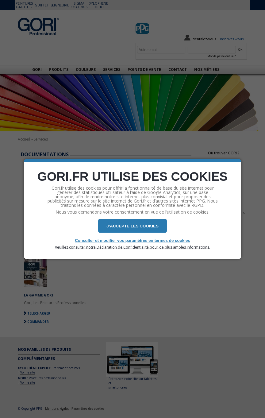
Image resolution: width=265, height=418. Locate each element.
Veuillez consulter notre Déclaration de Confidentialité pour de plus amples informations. (132, 247)
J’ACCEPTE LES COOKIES (132, 226)
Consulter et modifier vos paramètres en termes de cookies (132, 240)
